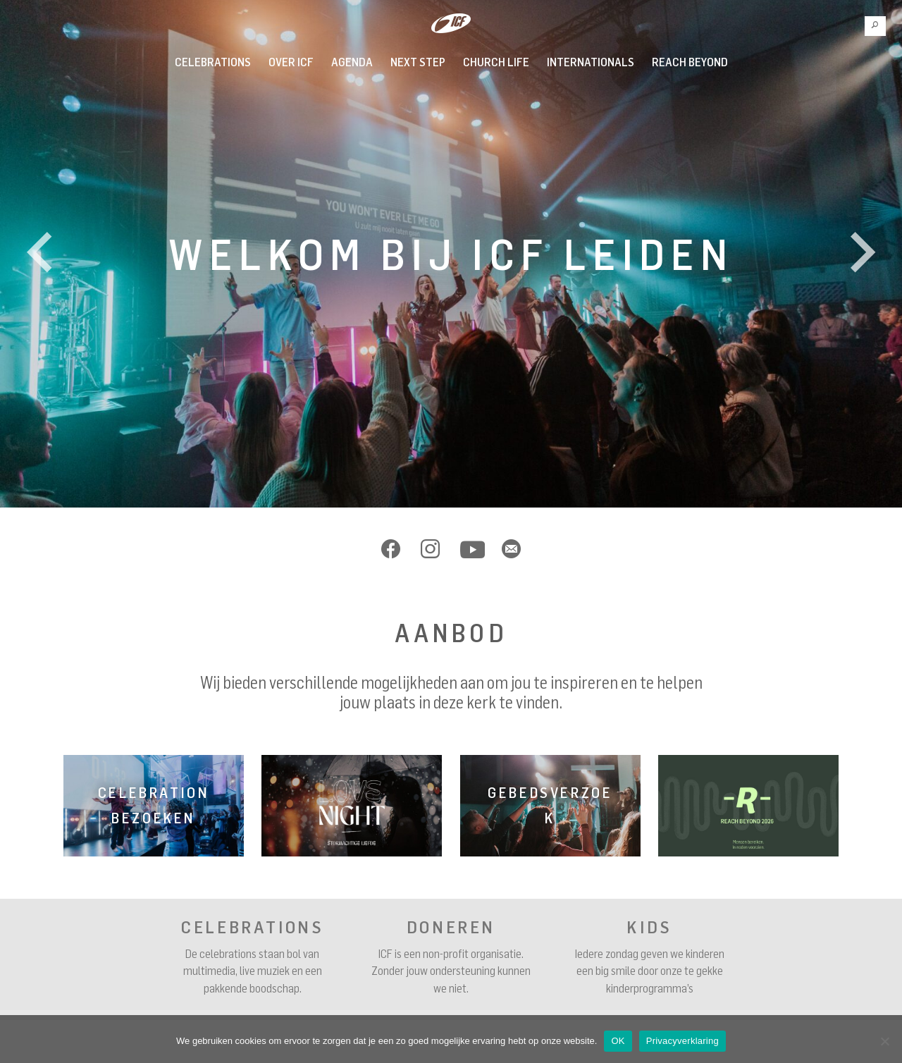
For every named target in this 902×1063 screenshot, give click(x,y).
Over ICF (291, 62)
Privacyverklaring (682, 1041)
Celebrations (213, 62)
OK (617, 1041)
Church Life (496, 62)
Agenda (352, 62)
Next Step (417, 62)
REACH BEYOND (690, 62)
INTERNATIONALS (590, 62)
